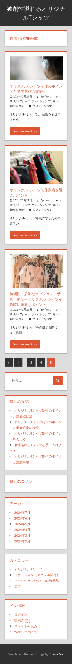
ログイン (20, 614)
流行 (22, 106)
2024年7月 (22, 512)
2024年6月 (22, 518)
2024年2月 (22, 541)
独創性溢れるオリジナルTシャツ (36, 13)
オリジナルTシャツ (28, 569)
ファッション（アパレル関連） (37, 575)
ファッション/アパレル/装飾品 (36, 580)
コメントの (25, 626)
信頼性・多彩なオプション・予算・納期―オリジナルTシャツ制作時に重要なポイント (36, 299)
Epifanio (46, 96)
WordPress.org (25, 632)
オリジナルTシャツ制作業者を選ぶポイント (36, 192)
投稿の (22, 620)
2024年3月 (22, 535)
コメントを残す (42, 106)
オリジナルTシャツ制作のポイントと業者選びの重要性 (36, 88)
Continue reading (23, 131)
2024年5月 (22, 524)
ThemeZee (56, 654)
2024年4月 (22, 529)
